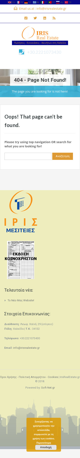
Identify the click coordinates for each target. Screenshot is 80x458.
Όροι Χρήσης (8, 377)
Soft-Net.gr (48, 387)
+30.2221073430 (44, 52)
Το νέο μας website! (21, 300)
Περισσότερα (43, 442)
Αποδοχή (45, 447)
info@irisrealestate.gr (51, 9)
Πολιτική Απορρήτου (32, 377)
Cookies (53, 377)
